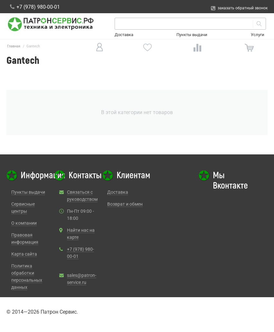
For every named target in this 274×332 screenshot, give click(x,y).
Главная (13, 46)
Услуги (257, 34)
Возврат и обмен (125, 204)
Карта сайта (24, 254)
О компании (24, 223)
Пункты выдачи (191, 34)
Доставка (124, 34)
